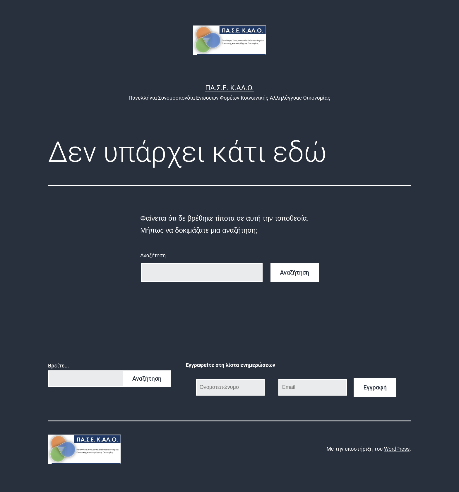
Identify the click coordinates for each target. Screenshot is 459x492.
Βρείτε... (58, 365)
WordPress (397, 449)
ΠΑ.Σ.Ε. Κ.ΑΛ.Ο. (229, 88)
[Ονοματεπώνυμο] (230, 387)
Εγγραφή (375, 387)
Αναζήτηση (146, 378)
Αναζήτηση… (155, 255)
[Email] (312, 387)
